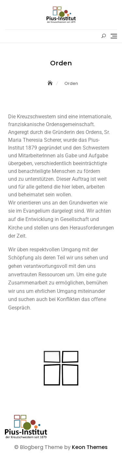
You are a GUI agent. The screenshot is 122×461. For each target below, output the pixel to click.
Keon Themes (90, 447)
